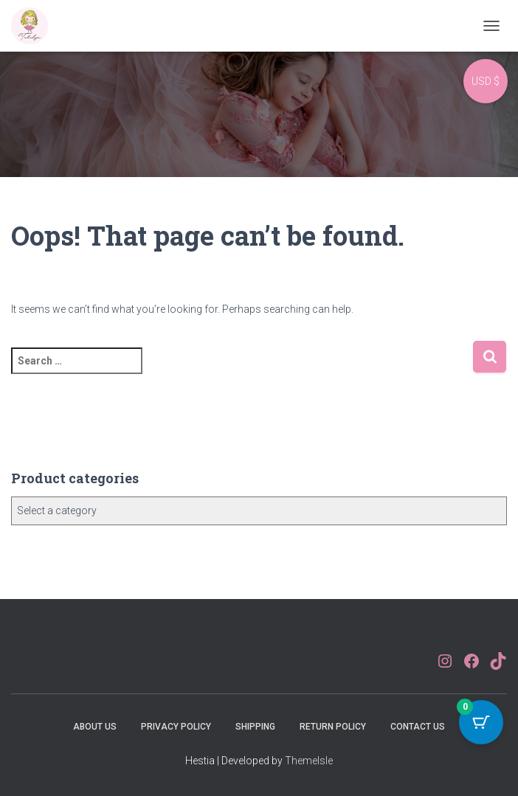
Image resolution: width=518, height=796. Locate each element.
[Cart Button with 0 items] (481, 722)
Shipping (255, 726)
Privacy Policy (176, 726)
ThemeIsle (309, 760)
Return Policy (333, 726)
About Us (95, 726)
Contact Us (417, 726)
